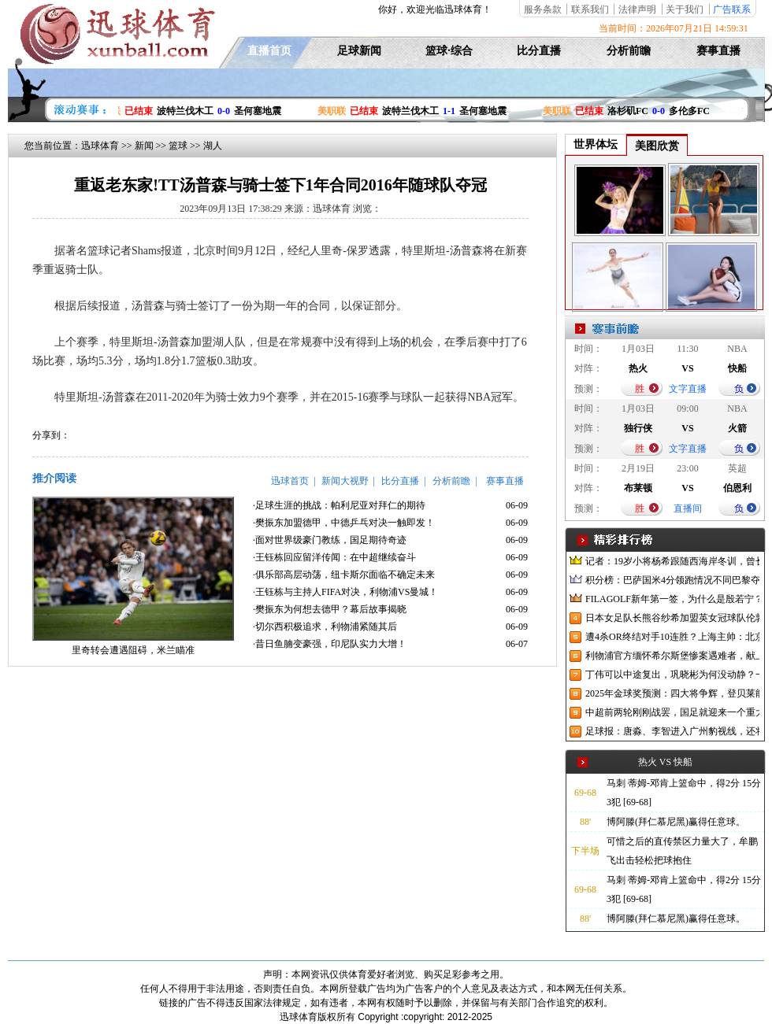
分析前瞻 (629, 51)
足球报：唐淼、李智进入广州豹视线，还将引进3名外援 (672, 731)
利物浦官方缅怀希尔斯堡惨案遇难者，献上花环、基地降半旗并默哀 (672, 655)
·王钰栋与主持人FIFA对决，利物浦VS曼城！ (345, 591)
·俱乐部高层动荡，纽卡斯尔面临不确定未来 (344, 574)
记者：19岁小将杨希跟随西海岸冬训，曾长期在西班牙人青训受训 (672, 561)
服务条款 (543, 9)
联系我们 (590, 9)
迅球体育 (100, 145)
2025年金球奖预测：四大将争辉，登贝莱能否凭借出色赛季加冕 (672, 693)
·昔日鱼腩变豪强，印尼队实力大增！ (329, 643)
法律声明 (637, 9)
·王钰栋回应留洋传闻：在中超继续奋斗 (334, 557)
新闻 (144, 145)
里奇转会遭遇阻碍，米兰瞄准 (133, 650)
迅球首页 (290, 480)
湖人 (212, 145)
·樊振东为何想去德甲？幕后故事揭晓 (329, 609)
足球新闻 (359, 51)
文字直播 (688, 388)
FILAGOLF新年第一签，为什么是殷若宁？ (672, 598)
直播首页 (269, 51)
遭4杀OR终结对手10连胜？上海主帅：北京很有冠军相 (672, 636)
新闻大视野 (345, 480)
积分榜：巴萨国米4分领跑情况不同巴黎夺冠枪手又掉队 (672, 580)
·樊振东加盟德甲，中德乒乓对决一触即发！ (344, 522)
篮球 (178, 145)
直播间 (688, 508)
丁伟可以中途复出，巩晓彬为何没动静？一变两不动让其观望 (672, 674)
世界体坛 (595, 144)
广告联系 (732, 9)
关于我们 (684, 9)
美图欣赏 (657, 146)
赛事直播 (718, 51)
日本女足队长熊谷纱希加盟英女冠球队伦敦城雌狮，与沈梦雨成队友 (672, 617)
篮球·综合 (449, 51)
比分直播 (539, 51)
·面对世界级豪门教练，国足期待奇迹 (329, 539)
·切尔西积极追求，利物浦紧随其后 (325, 626)
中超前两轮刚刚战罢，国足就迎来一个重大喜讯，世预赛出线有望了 (672, 712)
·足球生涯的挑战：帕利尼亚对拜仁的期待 (339, 505)
